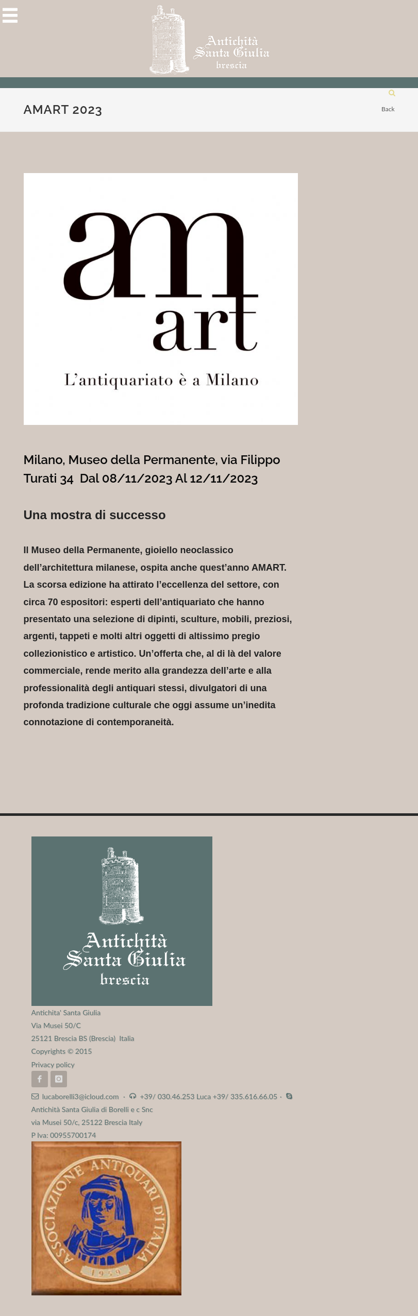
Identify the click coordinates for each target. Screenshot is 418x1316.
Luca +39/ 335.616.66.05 (236, 1096)
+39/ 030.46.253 (167, 1096)
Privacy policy (53, 1064)
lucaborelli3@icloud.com (80, 1096)
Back (387, 109)
